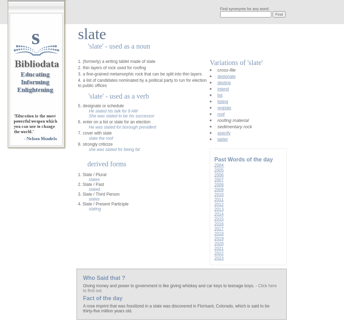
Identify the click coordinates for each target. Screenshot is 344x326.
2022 (219, 253)
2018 (219, 233)
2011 (219, 199)
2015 (219, 219)
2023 (219, 258)
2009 (219, 189)
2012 (219, 204)
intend (223, 89)
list (220, 95)
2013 (219, 209)
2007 (219, 180)
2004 (219, 165)
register (224, 108)
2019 (219, 238)
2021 (219, 248)
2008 (219, 184)
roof (221, 114)
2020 (219, 243)
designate (226, 76)
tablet (222, 139)
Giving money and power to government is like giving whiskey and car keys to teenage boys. (169, 285)
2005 (219, 170)
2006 (219, 175)
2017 (219, 228)
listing (222, 101)
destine (224, 82)
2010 (219, 194)
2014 (219, 214)
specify (223, 133)
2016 (219, 224)
